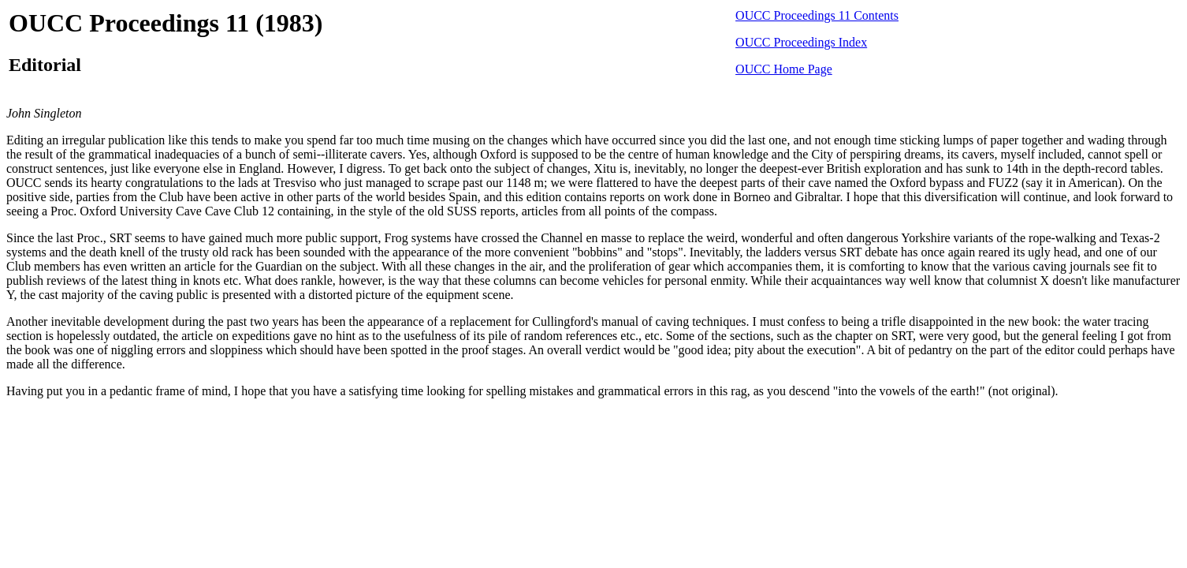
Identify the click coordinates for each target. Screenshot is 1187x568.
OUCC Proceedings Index (801, 42)
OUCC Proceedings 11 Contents (817, 15)
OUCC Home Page (783, 69)
